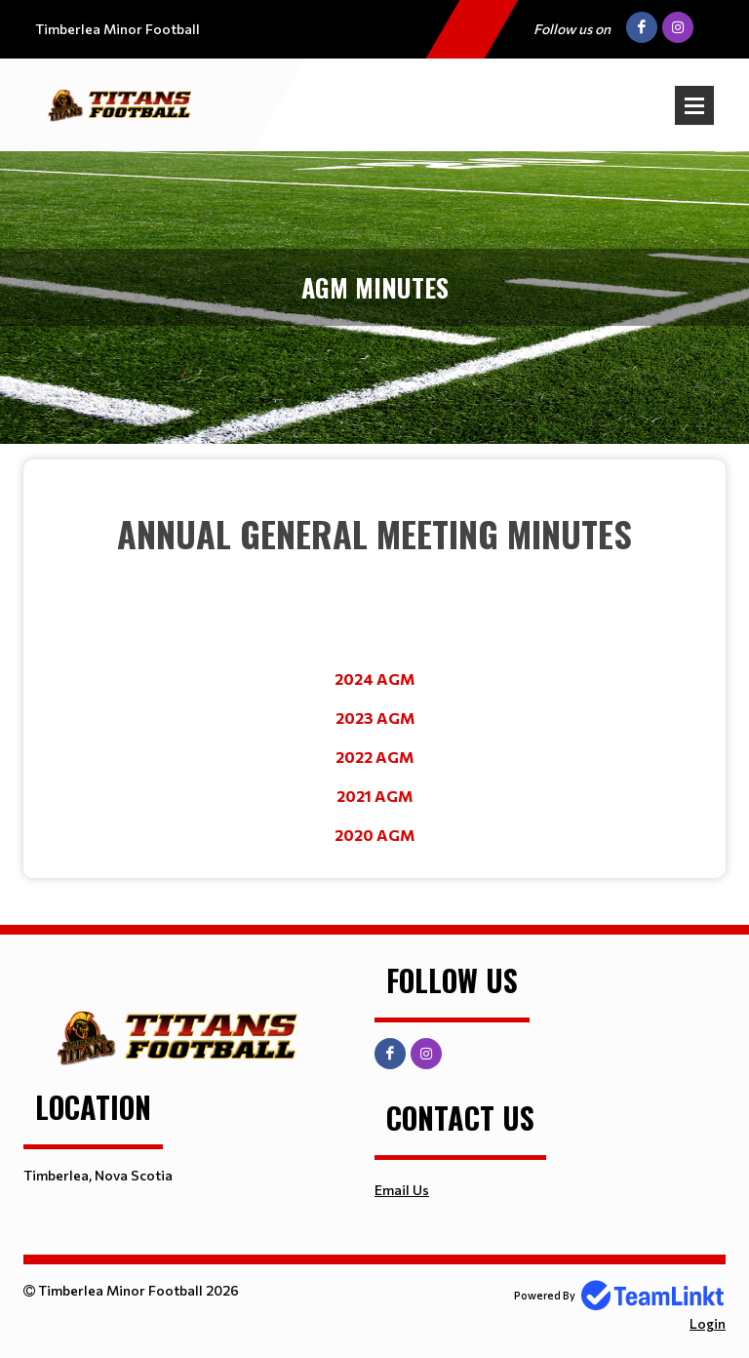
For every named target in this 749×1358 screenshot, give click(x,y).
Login (708, 1323)
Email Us (401, 1189)
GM (401, 678)
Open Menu (694, 105)
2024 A (361, 678)
